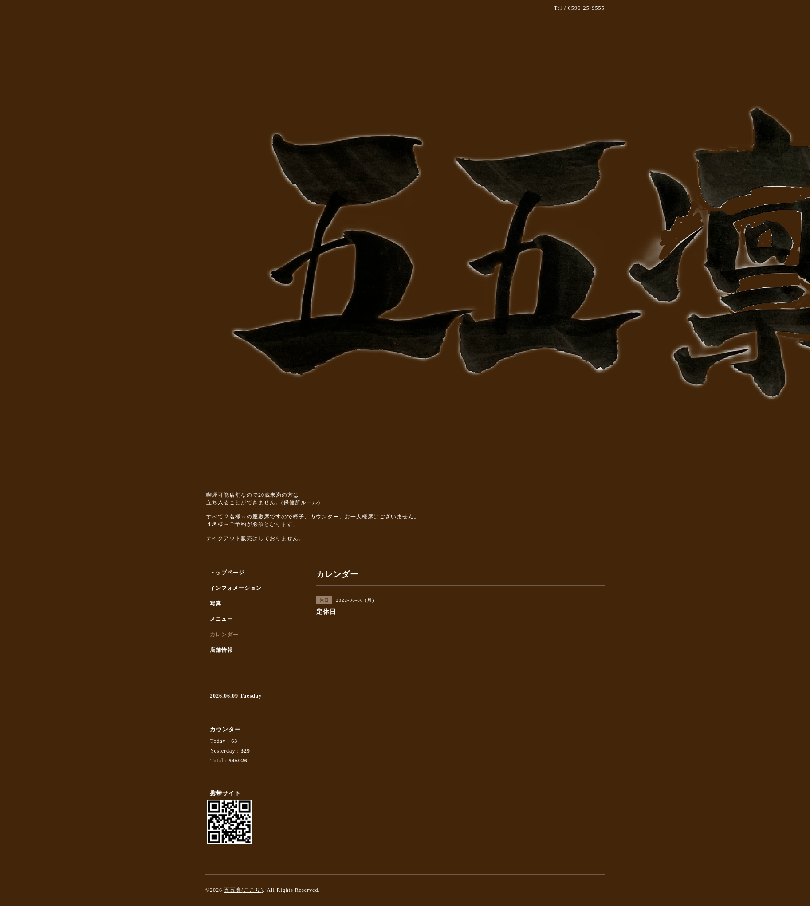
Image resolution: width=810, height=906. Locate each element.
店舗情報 (221, 650)
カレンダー (224, 634)
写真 (215, 603)
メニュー (221, 619)
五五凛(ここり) (243, 890)
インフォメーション (236, 588)
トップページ (227, 572)
